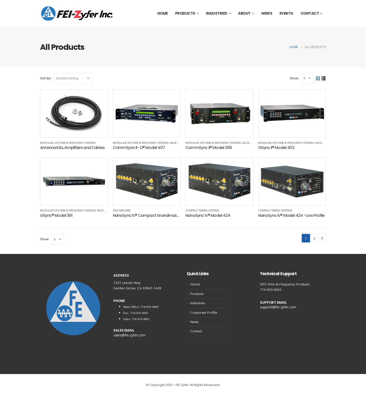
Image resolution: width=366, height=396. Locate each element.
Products (185, 13)
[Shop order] (73, 78)
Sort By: (45, 78)
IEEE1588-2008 (121, 210)
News (266, 13)
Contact (310, 13)
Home (162, 13)
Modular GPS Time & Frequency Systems (68, 143)
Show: (294, 78)
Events (286, 13)
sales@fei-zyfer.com (129, 335)
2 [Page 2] (314, 238)
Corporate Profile (203, 312)
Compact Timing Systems (202, 210)
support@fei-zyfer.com (278, 307)
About (244, 13)
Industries (216, 13)
